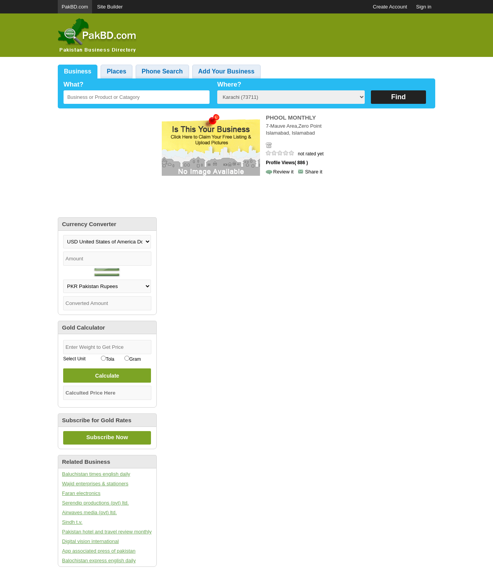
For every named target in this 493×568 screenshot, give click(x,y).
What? (74, 84)
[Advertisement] (295, 35)
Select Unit (74, 358)
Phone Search (162, 71)
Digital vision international (90, 541)
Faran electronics (81, 493)
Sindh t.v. (72, 522)
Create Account (390, 7)
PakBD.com (75, 7)
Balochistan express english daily (99, 560)
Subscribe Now (107, 437)
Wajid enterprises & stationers (95, 483)
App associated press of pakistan (99, 551)
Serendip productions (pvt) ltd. (95, 503)
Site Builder (109, 7)
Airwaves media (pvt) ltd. (89, 512)
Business (77, 71)
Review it (283, 172)
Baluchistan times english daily (96, 474)
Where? (229, 84)
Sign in (423, 7)
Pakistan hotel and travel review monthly (107, 532)
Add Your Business (226, 71)
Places (116, 71)
